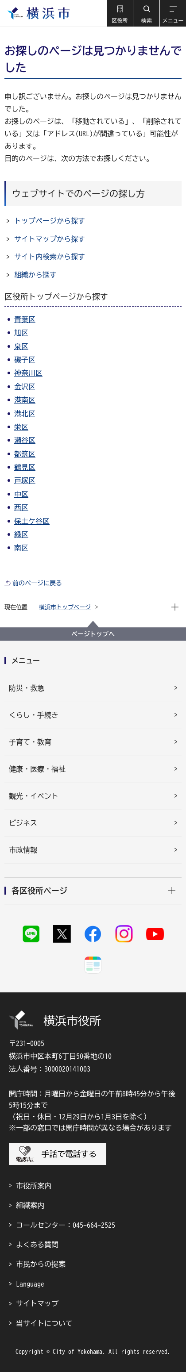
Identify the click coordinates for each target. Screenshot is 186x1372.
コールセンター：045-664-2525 (65, 1225)
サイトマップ (37, 1303)
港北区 (24, 413)
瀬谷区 (24, 440)
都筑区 (24, 453)
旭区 (21, 332)
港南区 (24, 400)
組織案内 (30, 1205)
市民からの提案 (41, 1264)
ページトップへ (93, 634)
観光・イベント (33, 795)
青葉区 (24, 319)
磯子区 (24, 359)
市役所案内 (33, 1185)
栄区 (21, 426)
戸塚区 (24, 480)
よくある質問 (37, 1244)
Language (30, 1283)
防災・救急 (26, 688)
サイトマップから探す (49, 238)
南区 (21, 547)
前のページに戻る (37, 583)
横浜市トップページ (65, 607)
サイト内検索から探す (49, 256)
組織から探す (35, 274)
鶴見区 (24, 467)
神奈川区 (28, 373)
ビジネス (23, 822)
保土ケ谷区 (32, 521)
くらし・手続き (33, 715)
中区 (21, 494)
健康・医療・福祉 (37, 768)
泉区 (21, 346)
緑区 (21, 534)
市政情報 (23, 849)
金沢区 (24, 386)
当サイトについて (44, 1323)
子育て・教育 (30, 742)
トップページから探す (49, 220)
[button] (119, 13)
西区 (21, 507)
